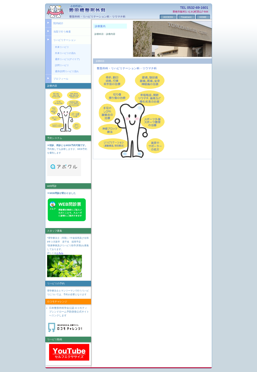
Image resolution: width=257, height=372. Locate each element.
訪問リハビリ (62, 65)
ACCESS (168, 17)
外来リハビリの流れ (65, 53)
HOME (203, 17)
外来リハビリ (62, 47)
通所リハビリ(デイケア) (67, 59)
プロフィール (60, 78)
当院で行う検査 (62, 31)
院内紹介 (58, 23)
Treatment (186, 17)
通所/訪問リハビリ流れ (67, 71)
